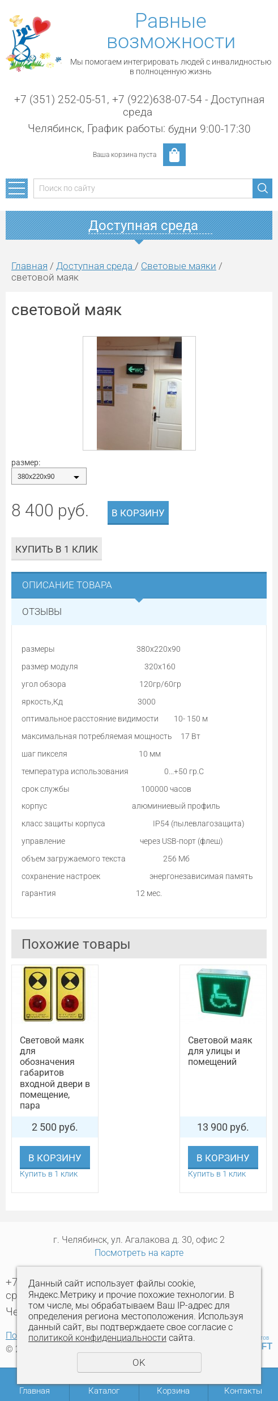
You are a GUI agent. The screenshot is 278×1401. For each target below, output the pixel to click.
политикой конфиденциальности (97, 1337)
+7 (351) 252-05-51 (60, 100)
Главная (29, 265)
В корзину (138, 513)
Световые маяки (178, 265)
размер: (25, 462)
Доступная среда (95, 265)
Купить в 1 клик (56, 549)
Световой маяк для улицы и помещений (220, 1051)
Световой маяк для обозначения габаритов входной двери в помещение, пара (55, 1073)
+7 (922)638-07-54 (157, 100)
